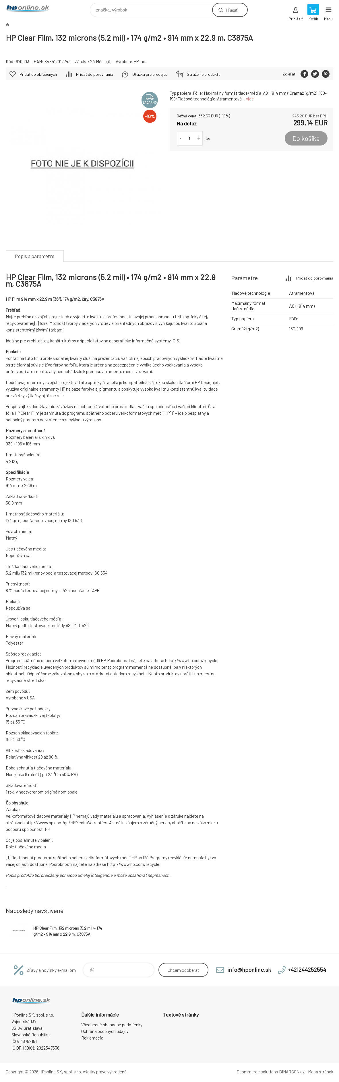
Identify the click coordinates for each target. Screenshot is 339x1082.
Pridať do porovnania (94, 74)
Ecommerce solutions (257, 1071)
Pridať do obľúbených (38, 74)
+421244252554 (307, 969)
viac (250, 98)
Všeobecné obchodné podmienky (111, 1024)
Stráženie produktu (203, 74)
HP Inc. (139, 61)
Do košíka (306, 138)
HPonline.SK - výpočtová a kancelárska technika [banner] (31, 8)
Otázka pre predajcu (150, 74)
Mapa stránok (320, 1071)
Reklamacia (92, 1037)
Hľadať (231, 10)
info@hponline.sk (249, 969)
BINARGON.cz (292, 1071)
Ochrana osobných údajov (105, 1031)
